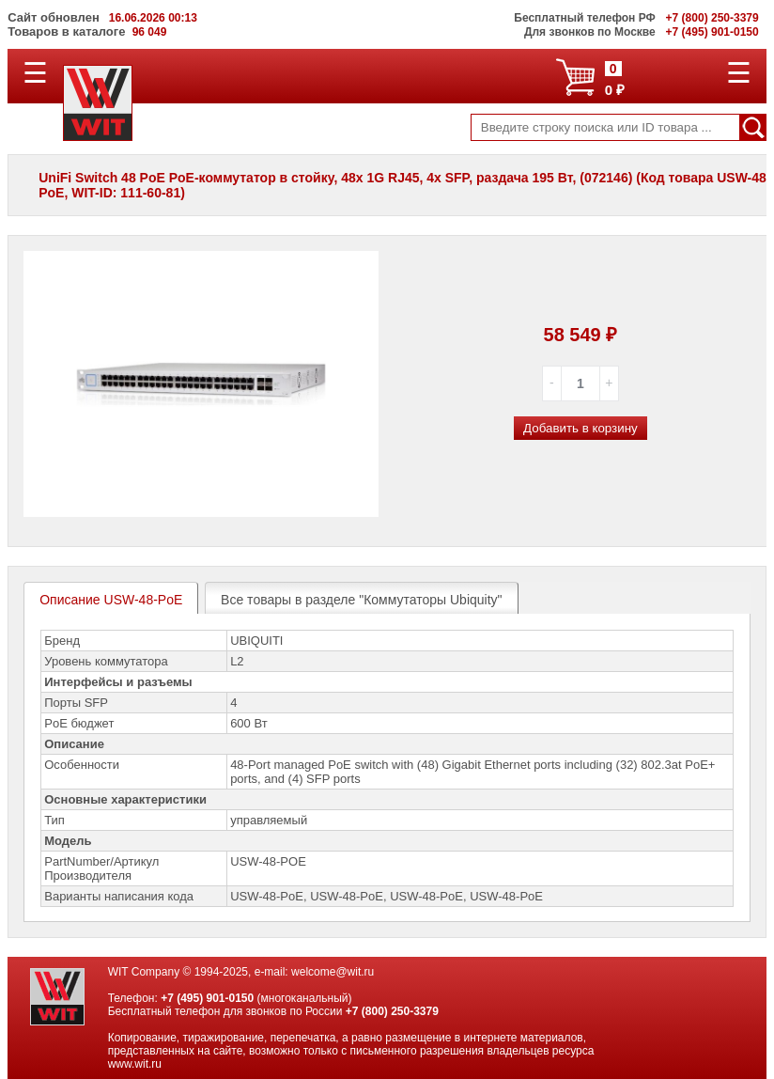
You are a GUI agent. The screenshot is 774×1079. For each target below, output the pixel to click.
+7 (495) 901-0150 (207, 998)
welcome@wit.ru (332, 971)
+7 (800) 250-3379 (392, 1011)
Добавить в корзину (580, 428)
